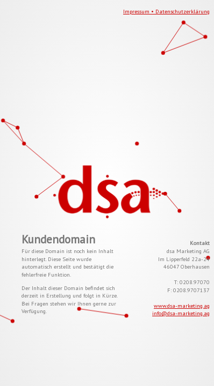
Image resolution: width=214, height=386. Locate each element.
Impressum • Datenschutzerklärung (166, 11)
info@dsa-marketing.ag (181, 313)
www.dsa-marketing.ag (182, 305)
